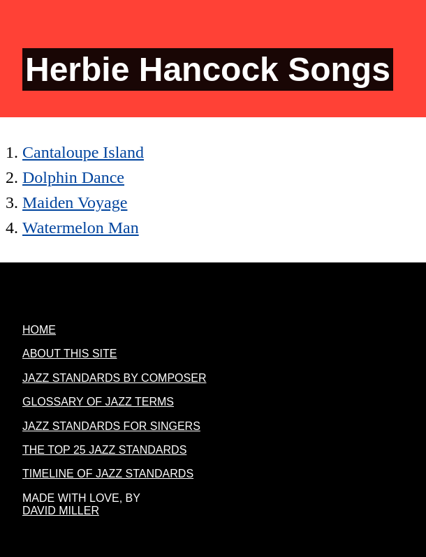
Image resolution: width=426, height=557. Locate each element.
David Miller (60, 511)
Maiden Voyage (74, 202)
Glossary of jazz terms (98, 402)
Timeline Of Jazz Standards (107, 474)
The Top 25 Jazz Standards (104, 450)
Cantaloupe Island (83, 152)
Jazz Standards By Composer (114, 378)
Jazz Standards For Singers (111, 426)
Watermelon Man (80, 227)
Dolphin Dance (73, 177)
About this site (69, 353)
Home (39, 330)
